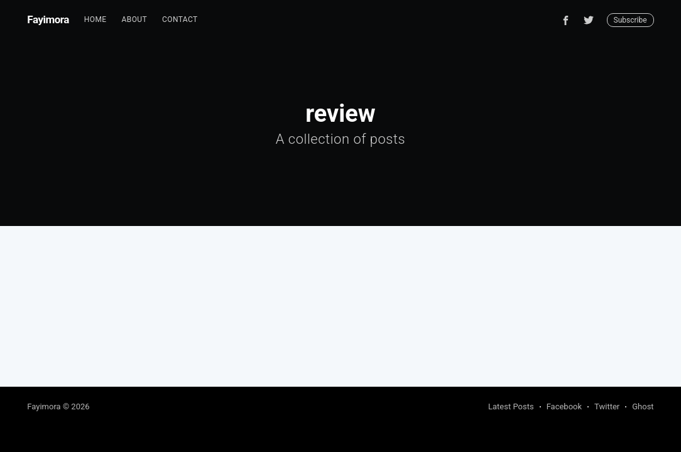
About (135, 19)
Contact (180, 19)
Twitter (606, 406)
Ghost (642, 406)
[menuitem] (95, 20)
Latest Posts (511, 406)
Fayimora (47, 19)
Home (95, 19)
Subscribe (630, 20)
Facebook (564, 406)
